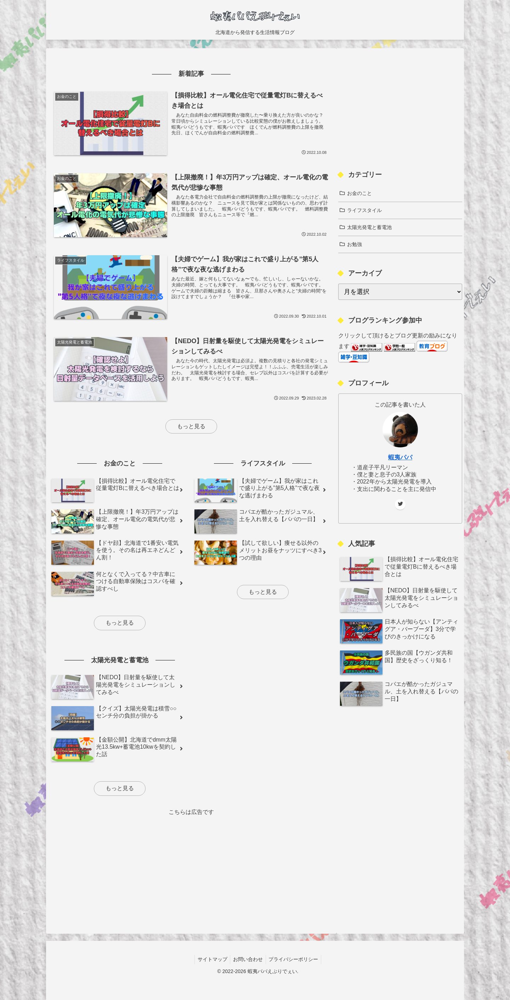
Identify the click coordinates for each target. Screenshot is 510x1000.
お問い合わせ (248, 959)
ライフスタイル (364, 210)
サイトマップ (211, 959)
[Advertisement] (191, 867)
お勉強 (354, 244)
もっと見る (191, 426)
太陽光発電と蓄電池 (369, 227)
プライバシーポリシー (295, 959)
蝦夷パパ (400, 457)
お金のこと (359, 193)
